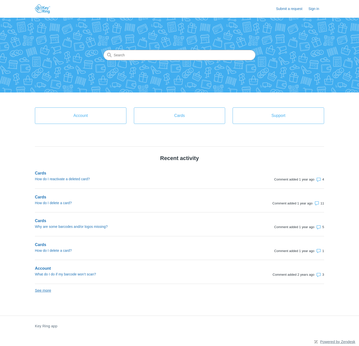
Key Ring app (46, 326)
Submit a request (289, 9)
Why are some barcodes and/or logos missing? (71, 227)
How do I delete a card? (53, 203)
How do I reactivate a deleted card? (62, 179)
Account (43, 268)
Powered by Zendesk (337, 342)
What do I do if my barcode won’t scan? (65, 274)
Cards (40, 173)
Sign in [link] (313, 9)
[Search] (179, 55)
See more (43, 290)
